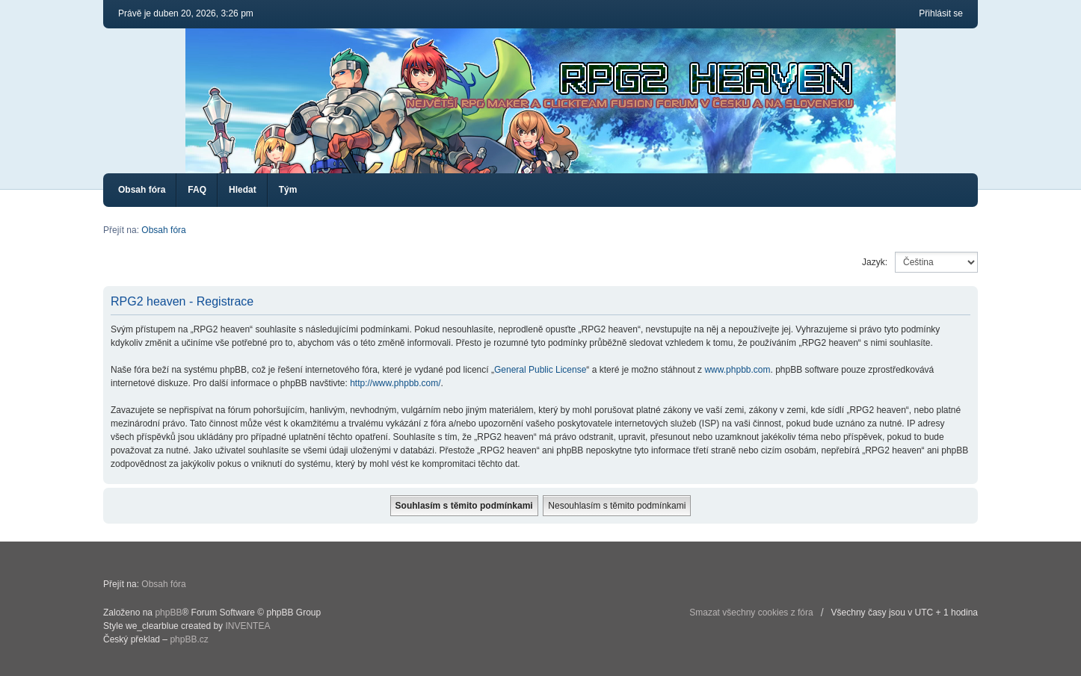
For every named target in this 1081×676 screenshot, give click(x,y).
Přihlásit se (941, 13)
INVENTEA (247, 626)
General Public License (540, 370)
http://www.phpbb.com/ (395, 383)
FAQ (197, 189)
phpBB (168, 612)
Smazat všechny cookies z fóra (751, 612)
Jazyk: (874, 262)
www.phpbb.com (737, 370)
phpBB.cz (189, 639)
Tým (288, 189)
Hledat (242, 189)
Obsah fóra (141, 189)
